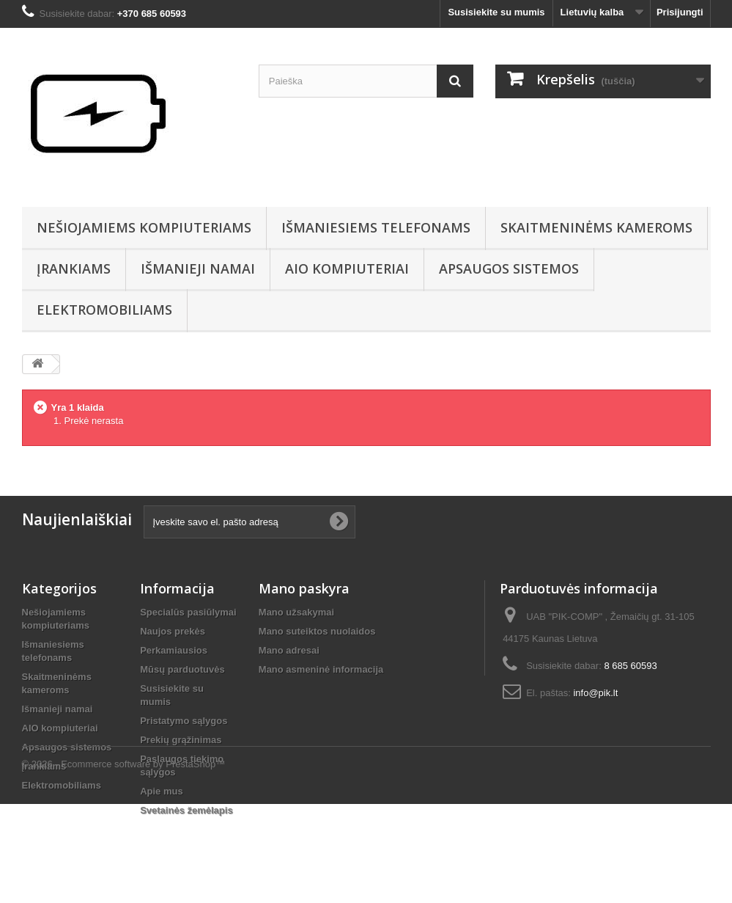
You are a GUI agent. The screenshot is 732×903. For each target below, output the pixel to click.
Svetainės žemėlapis (186, 810)
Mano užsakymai (296, 612)
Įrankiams (74, 268)
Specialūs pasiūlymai (188, 612)
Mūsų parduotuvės (182, 669)
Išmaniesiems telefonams (375, 227)
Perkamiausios (173, 650)
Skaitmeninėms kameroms (596, 227)
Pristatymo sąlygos (183, 720)
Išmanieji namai (198, 268)
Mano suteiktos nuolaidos (317, 631)
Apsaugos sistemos (509, 268)
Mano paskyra (304, 588)
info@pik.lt (595, 692)
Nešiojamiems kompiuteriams (144, 227)
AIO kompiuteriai (347, 268)
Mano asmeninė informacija (321, 669)
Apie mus (161, 791)
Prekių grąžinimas (180, 739)
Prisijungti (680, 12)
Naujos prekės (172, 631)
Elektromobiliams (104, 309)
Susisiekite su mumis (496, 12)
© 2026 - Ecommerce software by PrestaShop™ (124, 863)
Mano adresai (289, 650)
